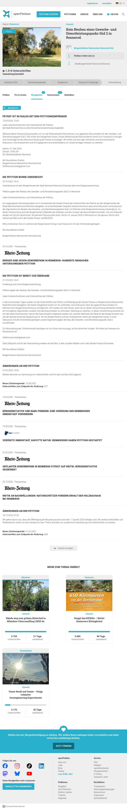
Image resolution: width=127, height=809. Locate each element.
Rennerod (14, 24)
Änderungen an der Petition (21, 365)
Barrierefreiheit (100, 798)
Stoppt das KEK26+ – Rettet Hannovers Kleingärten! (89, 620)
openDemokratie (101, 768)
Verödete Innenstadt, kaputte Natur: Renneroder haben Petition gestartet (52, 440)
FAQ (96, 762)
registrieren (92, 3)
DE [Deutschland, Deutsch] (119, 3)
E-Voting (98, 774)
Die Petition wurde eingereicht (23, 177)
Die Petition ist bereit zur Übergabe (26, 275)
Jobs (60, 765)
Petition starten (48, 14)
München (25, 577)
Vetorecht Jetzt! (101, 777)
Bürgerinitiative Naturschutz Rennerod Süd (93, 48)
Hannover (89, 577)
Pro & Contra (20, 95)
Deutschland (25, 651)
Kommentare (53, 93)
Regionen (62, 798)
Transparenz (99, 786)
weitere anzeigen (63, 548)
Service (84, 14)
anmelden (106, 3)
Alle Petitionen (64, 789)
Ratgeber (62, 786)
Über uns (62, 762)
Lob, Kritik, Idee (65, 774)
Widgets (97, 765)
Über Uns (98, 14)
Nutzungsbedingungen (104, 789)
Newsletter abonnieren (18, 786)
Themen (62, 795)
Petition (6, 95)
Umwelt (69, 24)
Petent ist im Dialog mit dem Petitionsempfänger (35, 116)
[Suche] (123, 14)
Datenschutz (99, 792)
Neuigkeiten (36, 93)
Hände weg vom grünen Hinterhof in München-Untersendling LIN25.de (26, 620)
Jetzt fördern (63, 746)
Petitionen (70, 14)
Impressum (99, 795)
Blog (60, 768)
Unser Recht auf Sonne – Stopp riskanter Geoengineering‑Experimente (26, 694)
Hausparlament (101, 771)
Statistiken (69, 95)
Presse (61, 771)
